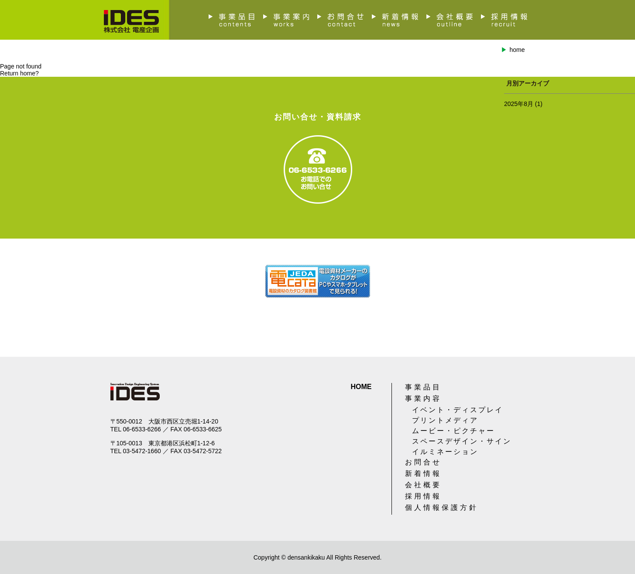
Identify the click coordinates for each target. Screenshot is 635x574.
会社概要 (423, 485)
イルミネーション (445, 451)
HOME (361, 386)
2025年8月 (518, 103)
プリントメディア (445, 420)
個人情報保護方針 (441, 507)
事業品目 (423, 387)
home (517, 49)
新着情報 (423, 473)
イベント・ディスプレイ (457, 409)
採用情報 (423, 496)
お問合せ (423, 462)
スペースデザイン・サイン (461, 441)
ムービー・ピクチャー (453, 430)
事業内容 (423, 398)
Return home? (19, 73)
